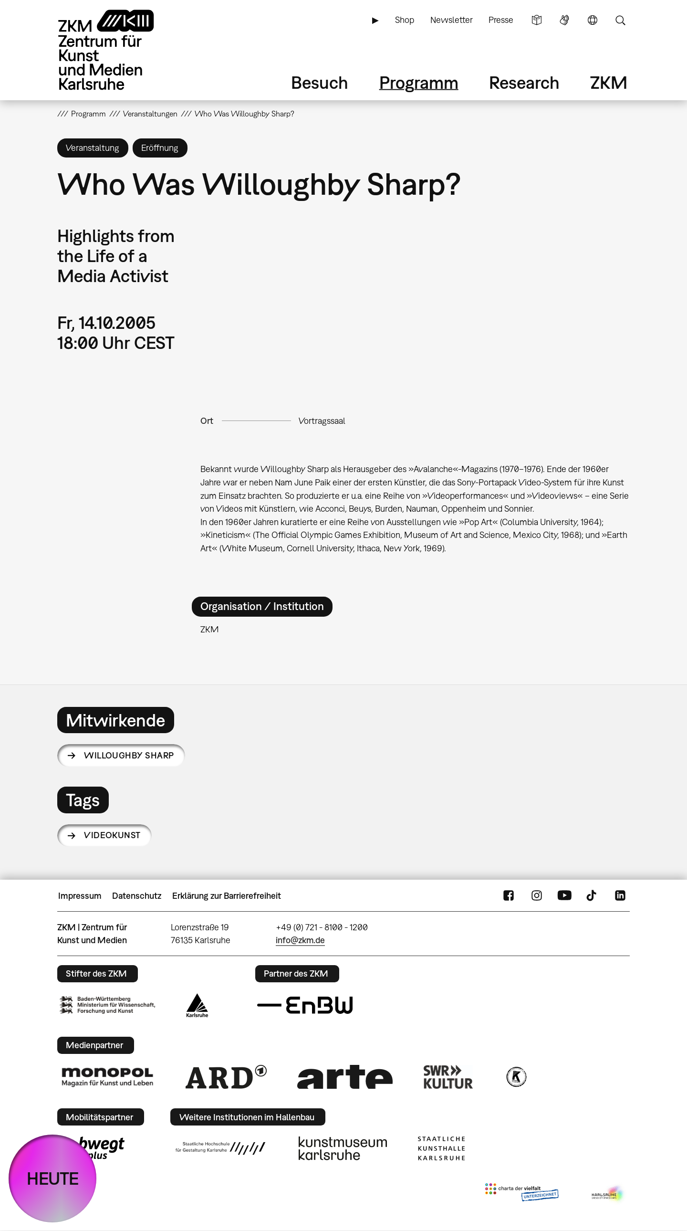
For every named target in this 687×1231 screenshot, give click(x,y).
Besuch (319, 82)
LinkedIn (620, 895)
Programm (418, 82)
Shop (404, 20)
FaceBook (508, 895)
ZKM (608, 82)
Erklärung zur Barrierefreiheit (226, 896)
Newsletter (451, 20)
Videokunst (112, 835)
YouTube (564, 895)
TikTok (592, 895)
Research (524, 82)
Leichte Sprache (536, 20)
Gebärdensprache (564, 20)
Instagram (536, 895)
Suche (620, 20)
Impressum (80, 896)
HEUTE (53, 1178)
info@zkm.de (300, 940)
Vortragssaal (322, 421)
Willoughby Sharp (129, 755)
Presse (501, 20)
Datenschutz (136, 896)
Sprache (592, 20)
